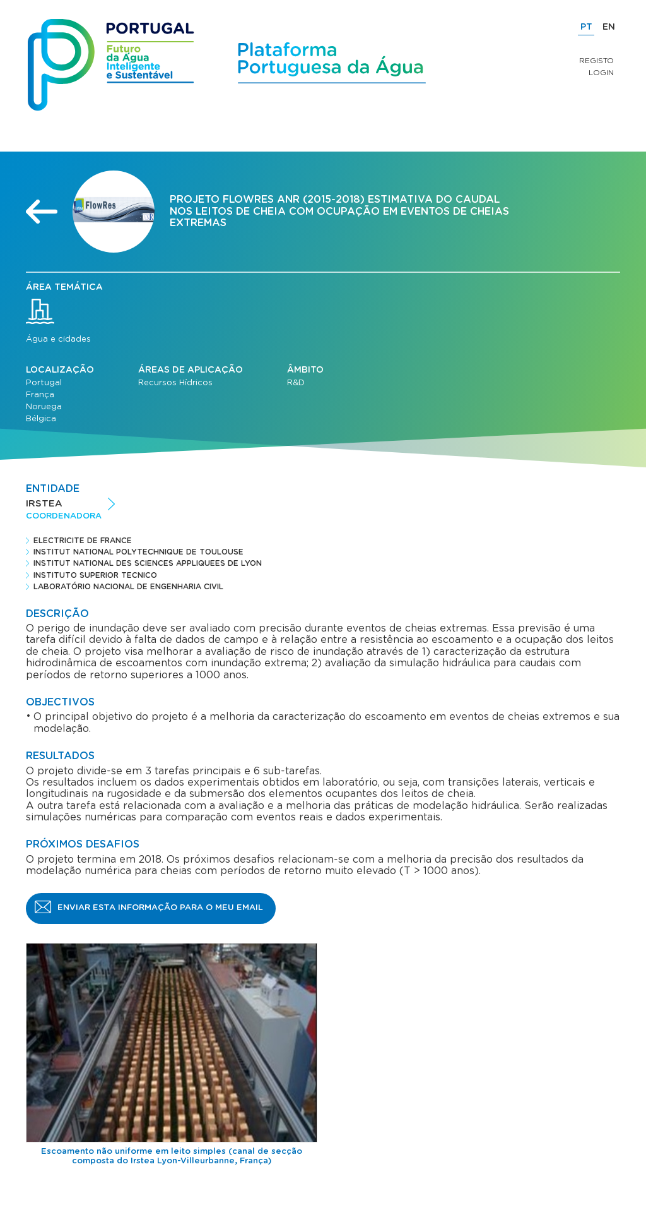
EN (608, 27)
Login (601, 72)
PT (586, 27)
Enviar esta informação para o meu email (160, 908)
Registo (596, 60)
